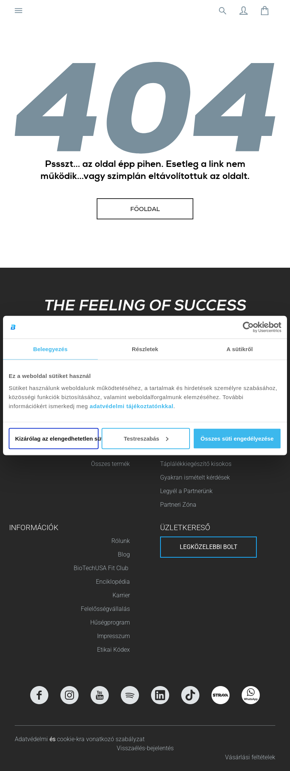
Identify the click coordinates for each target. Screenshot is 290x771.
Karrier (121, 595)
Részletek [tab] (145, 349)
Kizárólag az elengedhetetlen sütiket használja (57, 438)
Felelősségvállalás (105, 608)
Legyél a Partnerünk (186, 491)
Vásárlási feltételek (250, 757)
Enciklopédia (113, 581)
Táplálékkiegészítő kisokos (195, 463)
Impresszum (113, 636)
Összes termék (110, 463)
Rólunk (120, 540)
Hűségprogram (110, 622)
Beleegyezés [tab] (50, 349)
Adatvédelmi (32, 739)
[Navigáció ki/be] (18, 10)
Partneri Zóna (178, 504)
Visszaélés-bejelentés (145, 748)
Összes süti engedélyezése (237, 438)
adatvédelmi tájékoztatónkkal (132, 405)
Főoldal (145, 210)
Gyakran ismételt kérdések (195, 477)
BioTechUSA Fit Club (102, 568)
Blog (124, 554)
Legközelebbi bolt (209, 546)
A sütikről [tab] (240, 349)
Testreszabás (146, 438)
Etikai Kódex (113, 649)
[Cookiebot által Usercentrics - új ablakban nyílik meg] (248, 327)
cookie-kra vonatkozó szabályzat (101, 739)
